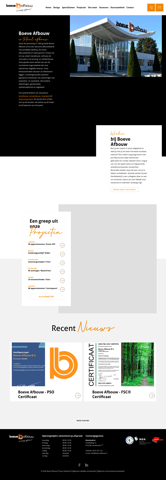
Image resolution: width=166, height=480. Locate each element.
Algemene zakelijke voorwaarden (84, 471)
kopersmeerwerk (26, 99)
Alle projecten (46, 296)
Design (56, 7)
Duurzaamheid (117, 7)
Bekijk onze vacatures (124, 189)
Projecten (81, 7)
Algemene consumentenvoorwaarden (111, 471)
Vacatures (103, 7)
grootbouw (23, 96)
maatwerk (45, 96)
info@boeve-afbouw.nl (99, 453)
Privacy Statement (64, 471)
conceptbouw (34, 96)
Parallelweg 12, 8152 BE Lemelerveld (94, 444)
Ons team (92, 7)
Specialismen (68, 7)
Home (48, 7)
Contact (130, 7)
